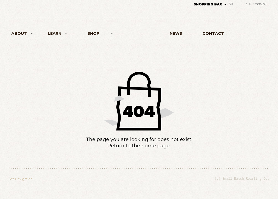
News (176, 33)
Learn (52, 34)
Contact (213, 33)
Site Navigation (21, 179)
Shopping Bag (208, 4)
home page (155, 146)
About (22, 34)
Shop (92, 34)
